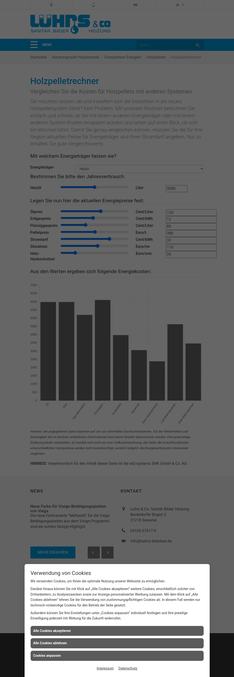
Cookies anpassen (47, 655)
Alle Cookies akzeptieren (52, 631)
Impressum (105, 668)
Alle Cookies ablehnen (50, 643)
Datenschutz (128, 668)
